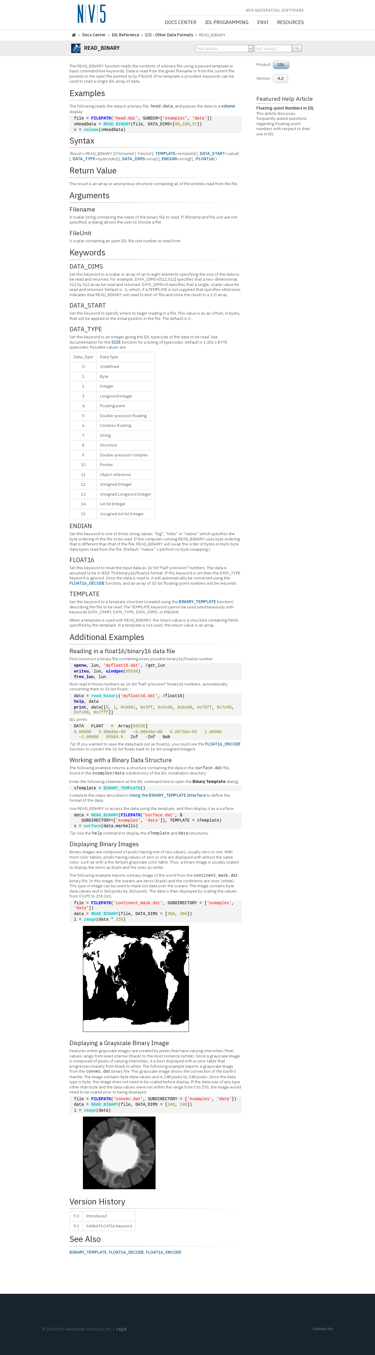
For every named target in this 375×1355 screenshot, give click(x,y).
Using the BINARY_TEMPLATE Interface (167, 795)
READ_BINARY (116, 124)
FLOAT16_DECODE (87, 583)
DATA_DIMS (133, 158)
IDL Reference (125, 34)
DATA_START (212, 153)
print (80, 707)
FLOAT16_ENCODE (223, 744)
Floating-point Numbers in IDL (285, 108)
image (90, 919)
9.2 (280, 78)
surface (92, 826)
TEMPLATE (165, 153)
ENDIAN (169, 158)
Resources (290, 22)
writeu (81, 671)
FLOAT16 (204, 158)
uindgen (114, 671)
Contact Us (323, 1328)
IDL (281, 64)
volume (228, 106)
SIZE (116, 342)
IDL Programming (226, 22)
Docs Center (180, 22)
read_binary (104, 696)
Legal (121, 1329)
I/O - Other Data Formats (169, 34)
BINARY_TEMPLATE (197, 601)
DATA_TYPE (84, 158)
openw (80, 665)
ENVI (262, 22)
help (79, 701)
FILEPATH (101, 118)
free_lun (83, 677)
